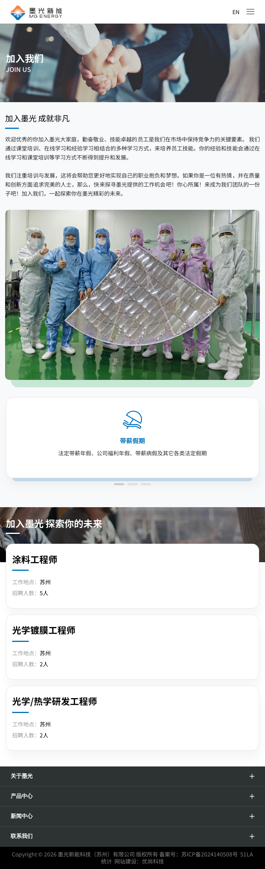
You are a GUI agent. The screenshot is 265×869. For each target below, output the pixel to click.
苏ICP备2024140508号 (209, 854)
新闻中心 (22, 816)
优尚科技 (153, 861)
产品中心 (22, 796)
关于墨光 (22, 776)
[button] (119, 484)
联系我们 (22, 836)
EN (235, 12)
